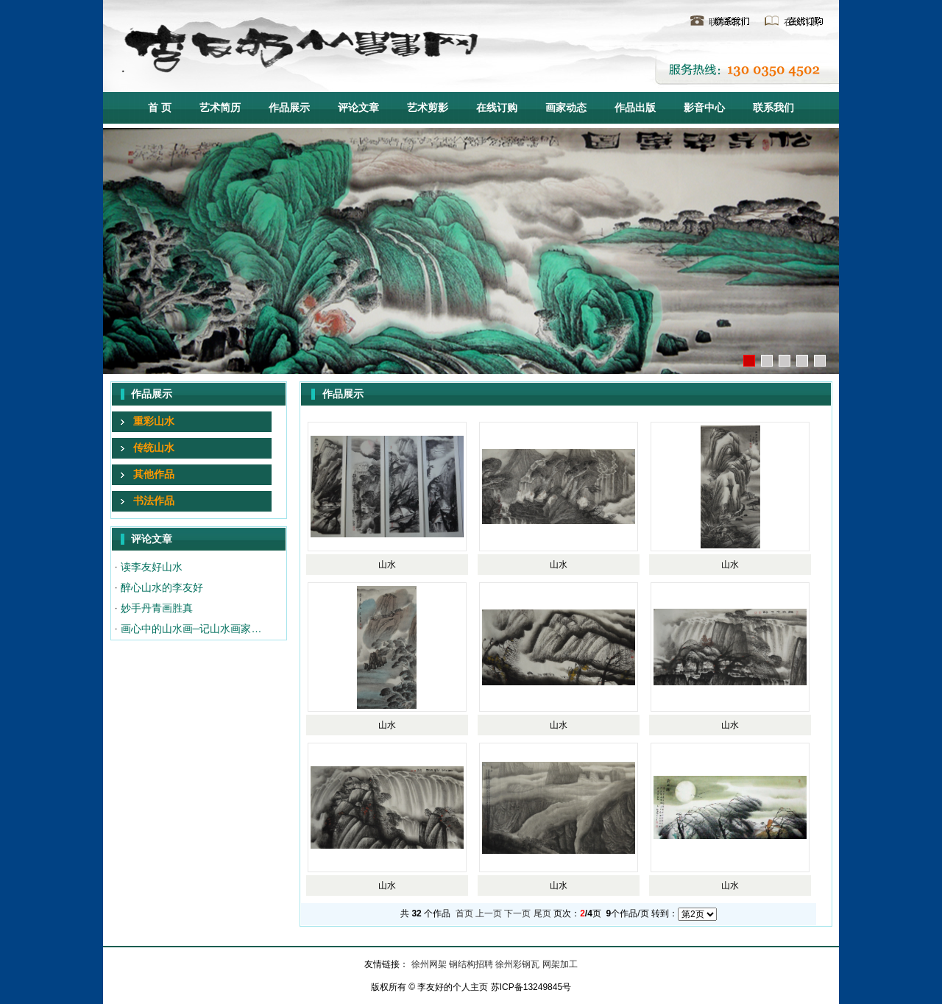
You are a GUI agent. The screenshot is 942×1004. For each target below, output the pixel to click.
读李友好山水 (152, 567)
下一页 (517, 913)
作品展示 (289, 107)
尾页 (542, 913)
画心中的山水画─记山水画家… (191, 628)
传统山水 (153, 447)
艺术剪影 (427, 107)
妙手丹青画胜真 (157, 608)
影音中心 (704, 107)
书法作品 (153, 500)
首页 (464, 913)
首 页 (159, 107)
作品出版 (635, 107)
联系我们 (726, 22)
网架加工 (560, 964)
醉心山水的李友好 (162, 587)
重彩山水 (153, 421)
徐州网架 (430, 964)
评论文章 (358, 107)
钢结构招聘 (472, 964)
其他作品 (153, 474)
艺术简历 (220, 107)
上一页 (488, 913)
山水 (387, 564)
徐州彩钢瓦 (518, 964)
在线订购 (801, 22)
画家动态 (566, 107)
